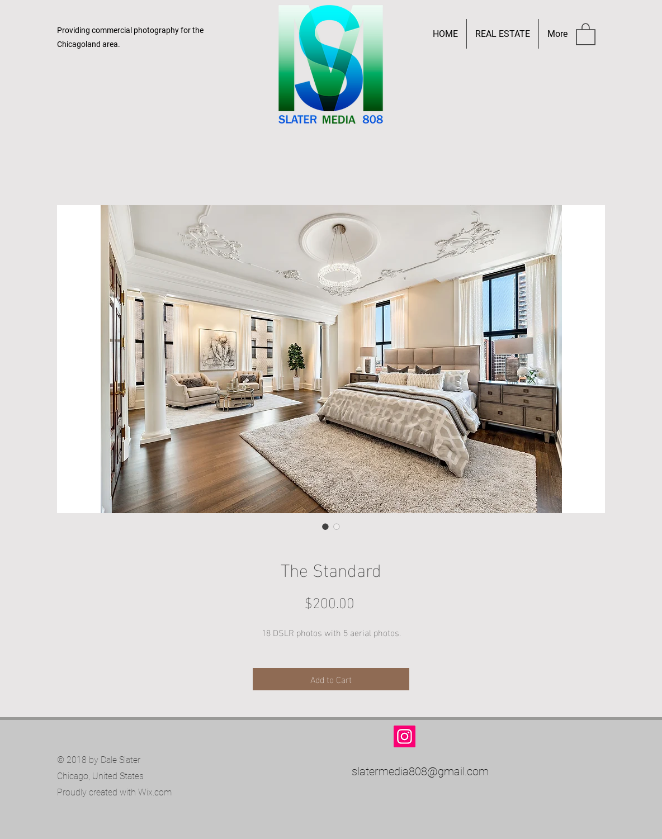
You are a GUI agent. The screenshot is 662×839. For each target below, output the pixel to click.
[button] (585, 33)
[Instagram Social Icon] (404, 736)
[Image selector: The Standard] (325, 526)
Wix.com (155, 792)
